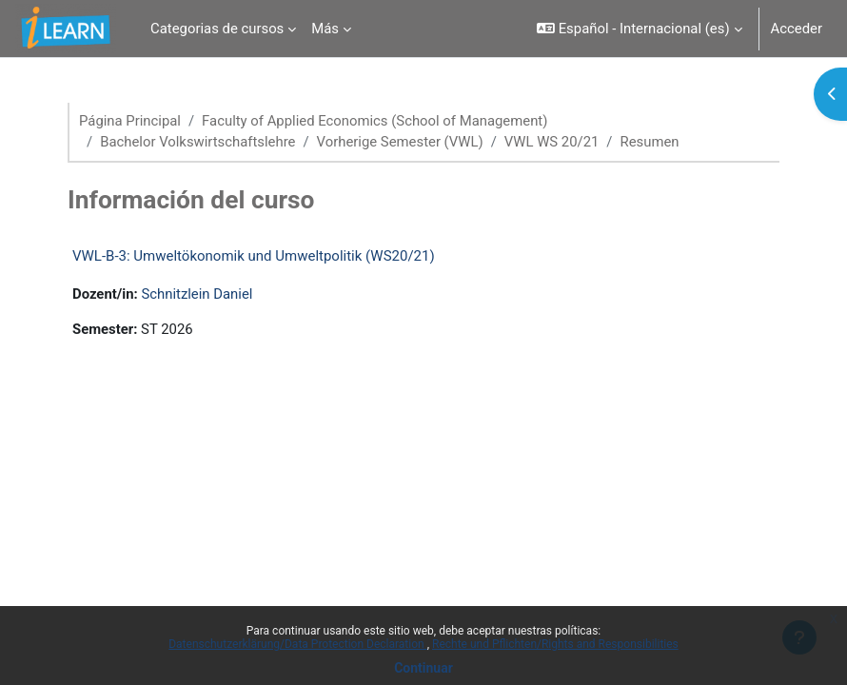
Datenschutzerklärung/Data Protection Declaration (297, 644)
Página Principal (130, 120)
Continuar (423, 667)
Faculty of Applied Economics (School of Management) (374, 120)
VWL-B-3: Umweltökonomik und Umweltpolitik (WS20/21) (253, 255)
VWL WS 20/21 (552, 141)
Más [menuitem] (325, 28)
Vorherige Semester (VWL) (400, 141)
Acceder (796, 28)
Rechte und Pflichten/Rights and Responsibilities (555, 644)
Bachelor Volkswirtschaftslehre (197, 141)
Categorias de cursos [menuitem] (217, 28)
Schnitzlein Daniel (196, 294)
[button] (639, 28)
